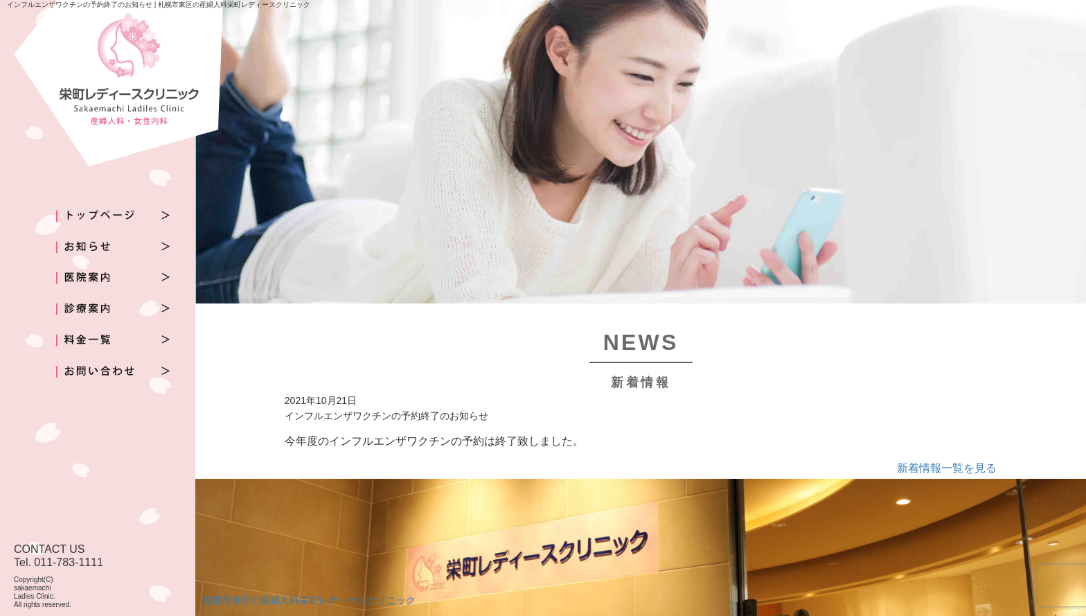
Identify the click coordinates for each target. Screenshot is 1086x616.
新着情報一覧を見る (947, 468)
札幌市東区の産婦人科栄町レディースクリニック (309, 600)
